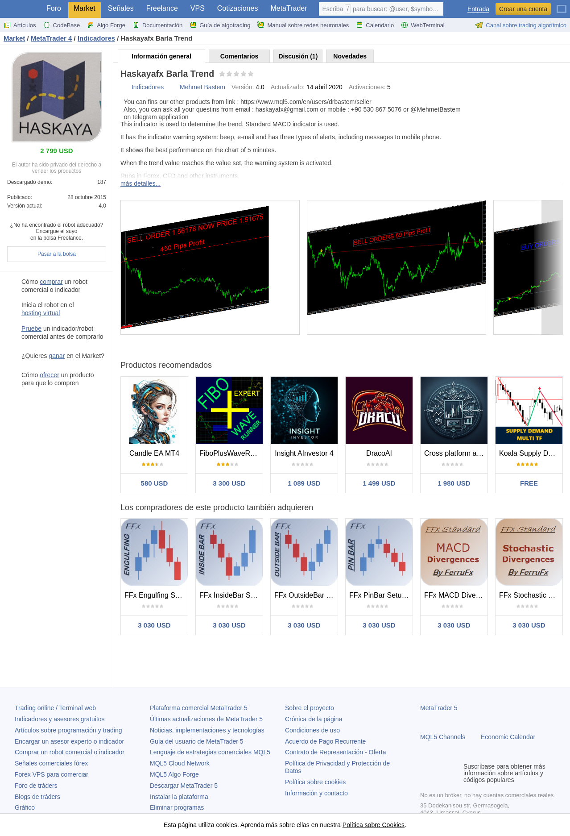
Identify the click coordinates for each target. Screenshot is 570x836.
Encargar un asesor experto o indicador (69, 741)
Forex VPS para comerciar (51, 774)
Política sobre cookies (315, 782)
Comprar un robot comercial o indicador (69, 752)
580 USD (154, 483)
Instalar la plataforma (179, 796)
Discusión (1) (298, 56)
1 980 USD (454, 483)
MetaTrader (288, 8)
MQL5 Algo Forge (174, 774)
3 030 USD (154, 625)
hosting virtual (40, 312)
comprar (51, 281)
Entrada (478, 9)
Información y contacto (316, 793)
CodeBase (61, 25)
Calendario (375, 25)
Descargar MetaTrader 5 (184, 785)
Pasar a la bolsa (56, 254)
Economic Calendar (508, 736)
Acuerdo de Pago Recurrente (325, 741)
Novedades (350, 56)
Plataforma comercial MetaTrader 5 (199, 707)
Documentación (157, 25)
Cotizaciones (237, 8)
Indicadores (148, 87)
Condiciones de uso (312, 730)
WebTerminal (423, 25)
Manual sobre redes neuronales (303, 25)
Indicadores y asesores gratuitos (60, 719)
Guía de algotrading (220, 25)
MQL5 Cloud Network (180, 763)
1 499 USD (379, 483)
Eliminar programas (177, 807)
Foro (53, 8)
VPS (197, 8)
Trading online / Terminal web (55, 707)
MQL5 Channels (442, 736)
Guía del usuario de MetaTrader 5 (197, 741)
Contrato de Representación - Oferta (335, 752)
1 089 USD (304, 483)
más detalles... (140, 183)
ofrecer (49, 374)
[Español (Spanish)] (561, 5)
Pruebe (31, 328)
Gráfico (25, 807)
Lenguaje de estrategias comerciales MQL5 (210, 752)
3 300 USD (229, 483)
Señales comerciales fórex (51, 763)
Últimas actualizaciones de (206, 719)
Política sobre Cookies (374, 824)
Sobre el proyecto (309, 707)
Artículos (20, 25)
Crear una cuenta (523, 8)
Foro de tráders (36, 785)
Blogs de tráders (37, 796)
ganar (57, 355)
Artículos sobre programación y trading (68, 730)
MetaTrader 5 (439, 707)
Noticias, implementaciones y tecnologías (207, 730)
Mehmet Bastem (202, 87)
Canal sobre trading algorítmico (520, 25)
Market (84, 8)
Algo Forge (106, 25)
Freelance (162, 8)
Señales (121, 8)
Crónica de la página (313, 719)
